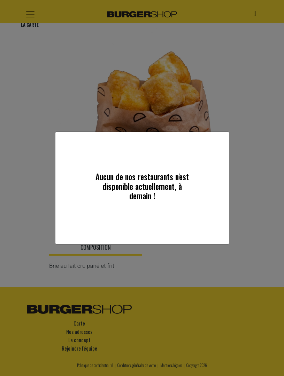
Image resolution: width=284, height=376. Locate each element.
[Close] (221, 139)
